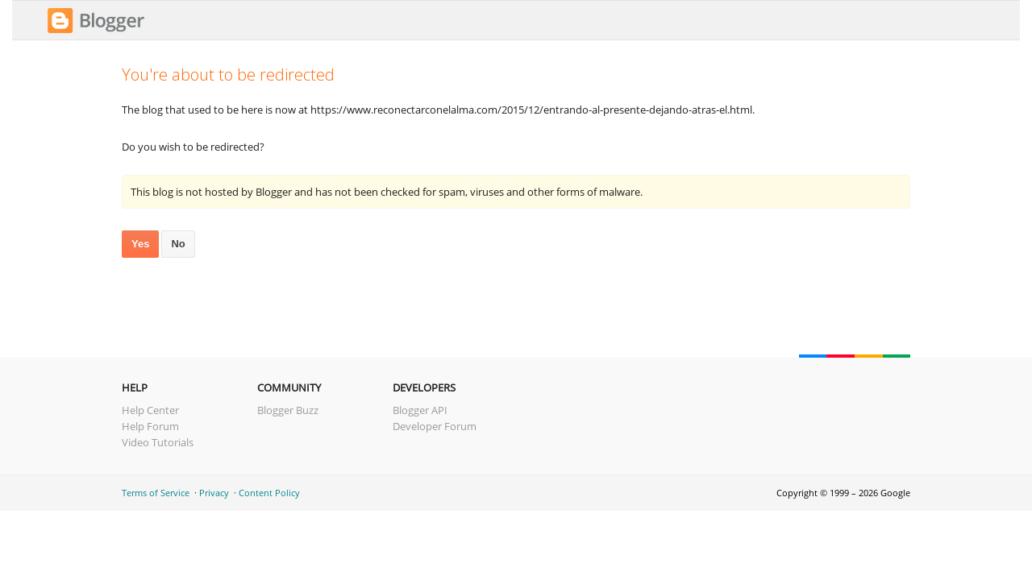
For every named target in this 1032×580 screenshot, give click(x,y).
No (178, 244)
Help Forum (150, 426)
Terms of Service (155, 493)
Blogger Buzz (287, 410)
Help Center (150, 410)
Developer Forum (434, 426)
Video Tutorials (158, 442)
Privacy (214, 493)
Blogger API (420, 410)
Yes (140, 244)
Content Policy (269, 493)
